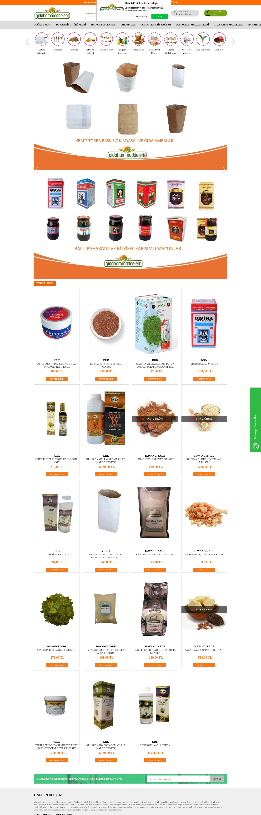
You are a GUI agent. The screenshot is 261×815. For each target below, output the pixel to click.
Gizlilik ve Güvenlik (42, 768)
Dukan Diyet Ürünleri (71, 24)
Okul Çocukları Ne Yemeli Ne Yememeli (143, 757)
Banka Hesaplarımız (74, 771)
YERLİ (106, 441)
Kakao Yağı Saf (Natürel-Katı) (204, 540)
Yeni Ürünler (71, 758)
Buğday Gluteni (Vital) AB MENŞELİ (204, 351)
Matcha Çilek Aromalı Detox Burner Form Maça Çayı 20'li (155, 256)
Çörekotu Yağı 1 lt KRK (155, 636)
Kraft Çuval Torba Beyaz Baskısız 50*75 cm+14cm (106, 447)
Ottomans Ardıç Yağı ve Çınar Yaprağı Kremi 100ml (57, 256)
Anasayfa (70, 755)
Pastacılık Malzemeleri (192, 24)
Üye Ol (188, 14)
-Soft (115, 811)
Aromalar (128, 24)
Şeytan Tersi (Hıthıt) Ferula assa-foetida (105, 542)
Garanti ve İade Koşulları (44, 765)
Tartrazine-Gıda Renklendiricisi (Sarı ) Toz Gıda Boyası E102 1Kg (56, 637)
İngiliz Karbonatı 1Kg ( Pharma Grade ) (155, 542)
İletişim (69, 768)
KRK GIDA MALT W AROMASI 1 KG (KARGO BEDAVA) (105, 351)
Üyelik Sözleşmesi (42, 758)
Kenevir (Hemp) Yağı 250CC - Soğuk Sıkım (57, 351)
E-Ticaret (121, 811)
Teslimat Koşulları (42, 755)
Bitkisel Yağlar (136, 762)
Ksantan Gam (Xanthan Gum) (155, 445)
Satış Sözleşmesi (41, 762)
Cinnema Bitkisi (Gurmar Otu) (56, 540)
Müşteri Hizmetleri (74, 762)
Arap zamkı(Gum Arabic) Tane (204, 445)
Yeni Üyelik (103, 755)
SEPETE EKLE (57, 270)
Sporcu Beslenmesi (103, 24)
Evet (159, 16)
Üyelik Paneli (104, 758)
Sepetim (69, 765)
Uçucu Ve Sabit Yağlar (155, 24)
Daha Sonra (142, 16)
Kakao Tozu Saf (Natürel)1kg (155, 350)
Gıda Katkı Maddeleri (229, 24)
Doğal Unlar (42, 24)
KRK (57, 251)
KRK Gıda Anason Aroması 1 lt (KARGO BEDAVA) (105, 637)
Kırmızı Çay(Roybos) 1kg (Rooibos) (106, 256)
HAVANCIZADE (155, 346)
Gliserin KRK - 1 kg (57, 445)
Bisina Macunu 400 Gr (204, 254)
